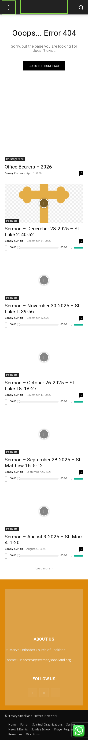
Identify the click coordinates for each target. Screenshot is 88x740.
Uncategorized (15, 159)
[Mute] (71, 247)
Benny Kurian (14, 173)
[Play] (6, 248)
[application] (44, 247)
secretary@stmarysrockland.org (47, 660)
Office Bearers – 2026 (28, 167)
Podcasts (11, 220)
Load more (44, 568)
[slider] (38, 248)
